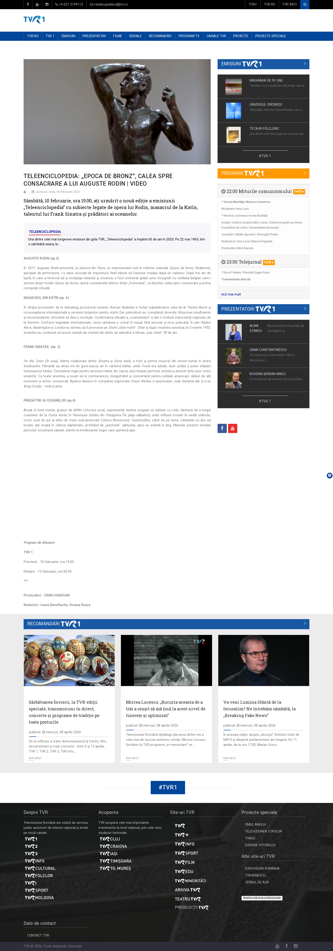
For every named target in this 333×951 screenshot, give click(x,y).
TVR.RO (269, 4)
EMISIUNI (68, 36)
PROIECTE (240, 36)
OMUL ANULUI (255, 825)
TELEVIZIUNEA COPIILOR (263, 831)
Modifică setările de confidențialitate (262, 898)
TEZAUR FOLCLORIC (264, 128)
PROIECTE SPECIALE (270, 36)
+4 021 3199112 (69, 4)
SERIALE (135, 36)
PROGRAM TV (189, 36)
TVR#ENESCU (255, 875)
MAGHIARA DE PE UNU (266, 80)
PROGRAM (242, 173)
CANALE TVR (216, 36)
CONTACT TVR (38, 935)
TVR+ (253, 4)
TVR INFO (289, 4)
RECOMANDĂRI (160, 36)
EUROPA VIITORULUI (260, 845)
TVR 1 (50, 36)
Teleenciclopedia (45, 232)
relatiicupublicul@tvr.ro (109, 4)
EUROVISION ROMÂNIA (262, 869)
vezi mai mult (231, 294)
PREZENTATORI (94, 36)
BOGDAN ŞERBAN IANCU (268, 374)
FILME (117, 36)
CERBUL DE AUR (257, 882)
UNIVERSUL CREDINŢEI (266, 104)
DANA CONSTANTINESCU (268, 350)
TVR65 (250, 838)
